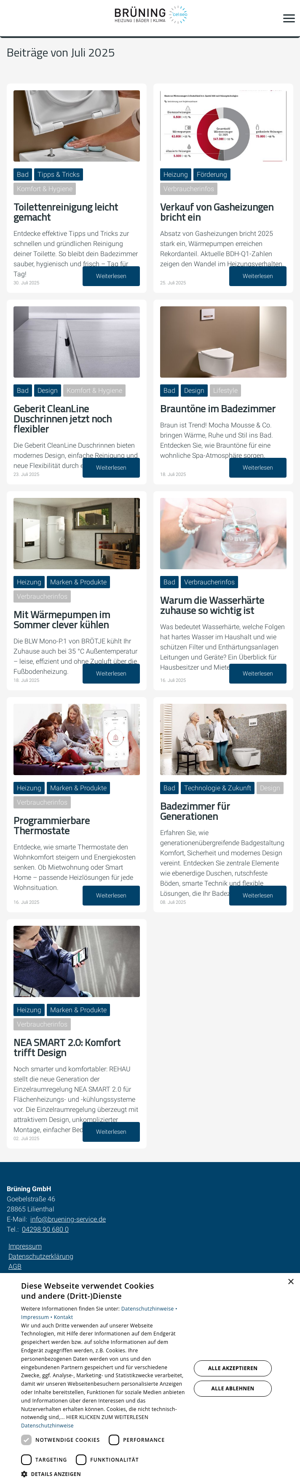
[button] (289, 18)
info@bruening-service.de (68, 1219)
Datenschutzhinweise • (149, 1308)
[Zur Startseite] (150, 18)
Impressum (25, 1246)
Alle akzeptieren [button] (233, 1368)
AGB (14, 1266)
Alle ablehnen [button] (233, 1388)
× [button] (290, 1282)
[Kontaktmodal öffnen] (11, 18)
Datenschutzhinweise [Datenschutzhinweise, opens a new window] (47, 1425)
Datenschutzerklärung (40, 1256)
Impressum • (37, 1317)
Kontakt (63, 1317)
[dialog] (150, 1378)
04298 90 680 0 (45, 1229)
